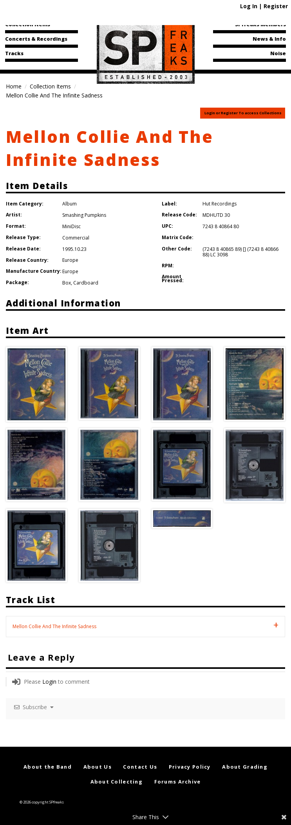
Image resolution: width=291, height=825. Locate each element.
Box (66, 282)
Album (69, 203)
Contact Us (140, 766)
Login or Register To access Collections (243, 112)
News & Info (269, 38)
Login (49, 681)
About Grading (245, 766)
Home (14, 86)
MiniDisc (71, 226)
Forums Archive (177, 781)
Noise (278, 53)
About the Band (47, 766)
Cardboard (85, 282)
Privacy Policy (190, 766)
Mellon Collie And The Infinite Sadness (109, 148)
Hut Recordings (219, 203)
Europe (70, 260)
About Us (97, 766)
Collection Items (27, 24)
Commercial (75, 237)
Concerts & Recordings (36, 38)
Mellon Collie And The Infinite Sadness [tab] (54, 626)
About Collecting (116, 781)
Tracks (14, 53)
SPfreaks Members (260, 24)
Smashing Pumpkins (84, 215)
